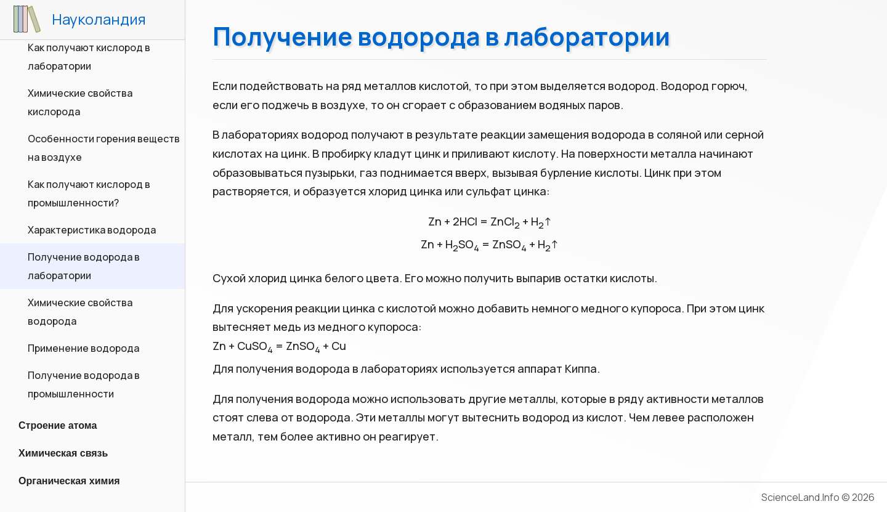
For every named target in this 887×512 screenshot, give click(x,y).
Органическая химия (69, 481)
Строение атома (57, 425)
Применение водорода (83, 348)
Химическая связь (63, 453)
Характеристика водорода (92, 230)
